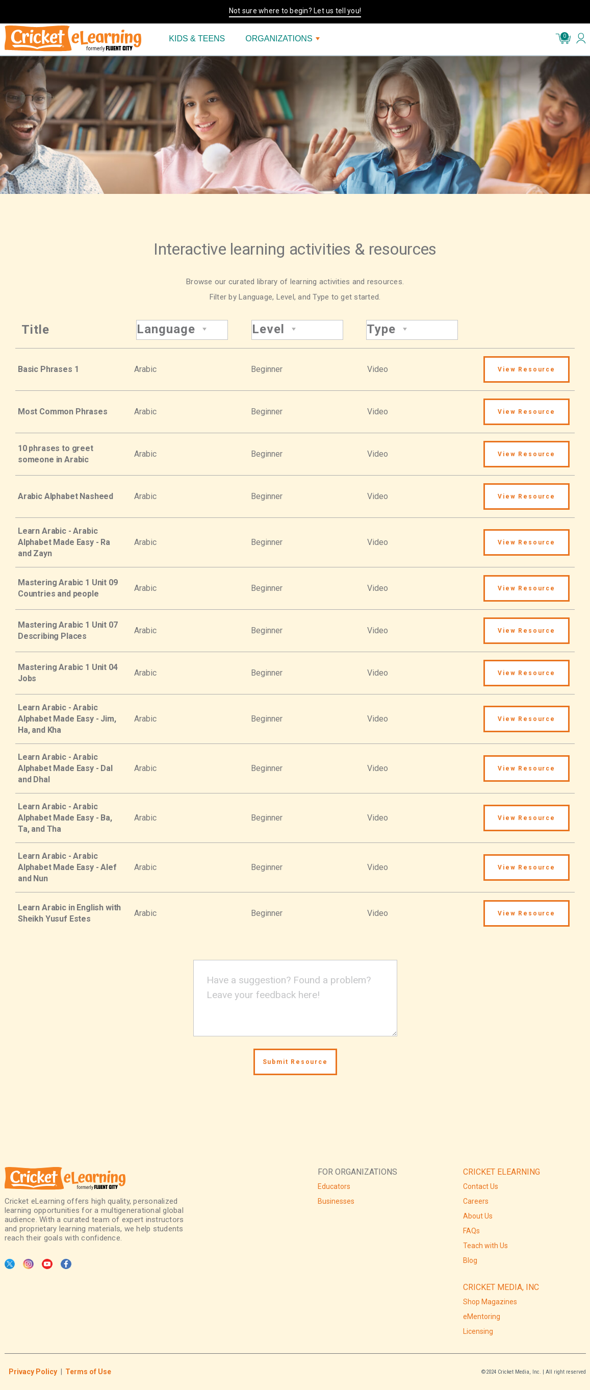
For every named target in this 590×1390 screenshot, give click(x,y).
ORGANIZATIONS (282, 38)
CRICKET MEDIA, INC (501, 1287)
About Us (478, 1216)
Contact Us (480, 1186)
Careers (476, 1201)
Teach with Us (485, 1246)
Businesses (336, 1201)
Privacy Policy (33, 1372)
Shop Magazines (490, 1302)
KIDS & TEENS (197, 38)
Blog (470, 1260)
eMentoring (481, 1316)
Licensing (478, 1331)
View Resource (526, 369)
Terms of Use (88, 1372)
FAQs (471, 1231)
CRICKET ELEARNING (501, 1172)
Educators (334, 1186)
